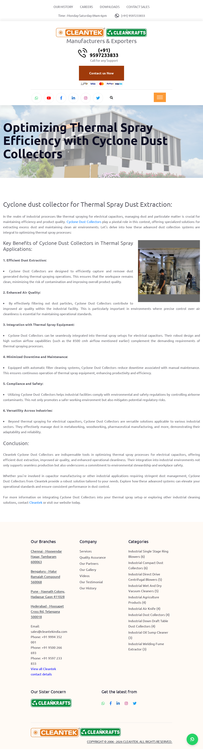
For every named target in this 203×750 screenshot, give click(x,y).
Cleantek (35, 503)
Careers (86, 7)
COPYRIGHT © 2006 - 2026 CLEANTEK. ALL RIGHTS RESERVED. (129, 742)
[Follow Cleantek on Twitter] (98, 98)
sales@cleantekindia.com (49, 632)
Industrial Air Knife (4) (144, 609)
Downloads (110, 7)
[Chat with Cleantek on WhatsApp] (36, 98)
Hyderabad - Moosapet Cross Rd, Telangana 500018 (47, 612)
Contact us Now (101, 73)
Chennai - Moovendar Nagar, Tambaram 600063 (46, 557)
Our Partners (89, 564)
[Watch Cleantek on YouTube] (49, 98)
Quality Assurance (93, 558)
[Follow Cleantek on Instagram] (86, 98)
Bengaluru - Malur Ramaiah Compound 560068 (45, 577)
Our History (63, 7)
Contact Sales (138, 7)
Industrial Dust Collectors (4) (149, 615)
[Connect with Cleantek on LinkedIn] (73, 98)
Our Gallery (88, 570)
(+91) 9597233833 (133, 15)
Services (86, 552)
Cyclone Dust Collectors (84, 222)
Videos (85, 576)
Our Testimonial (91, 582)
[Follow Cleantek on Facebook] (61, 98)
